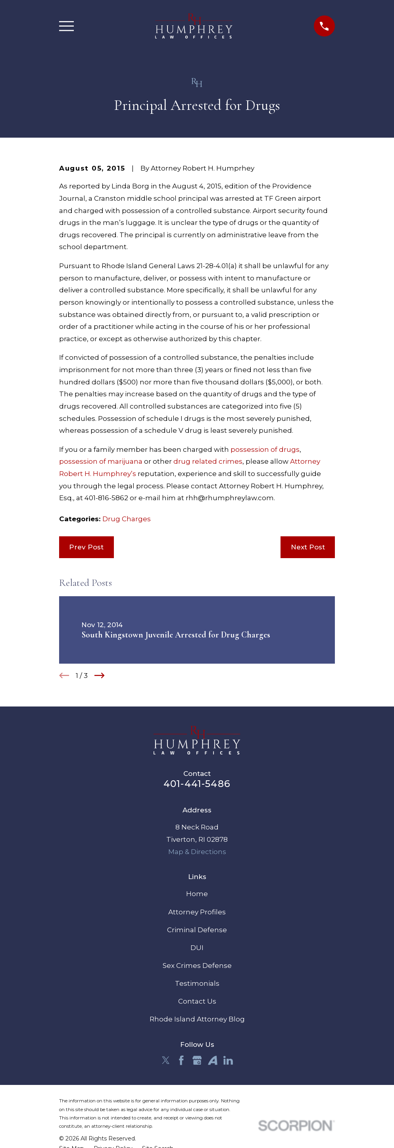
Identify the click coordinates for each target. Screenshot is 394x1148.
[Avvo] (212, 1060)
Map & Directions (197, 852)
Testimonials (197, 983)
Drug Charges (126, 519)
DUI (197, 948)
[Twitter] (166, 1060)
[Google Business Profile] (197, 1060)
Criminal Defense (197, 930)
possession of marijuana (100, 461)
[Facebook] (181, 1060)
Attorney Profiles (197, 912)
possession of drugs (265, 449)
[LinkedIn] (228, 1060)
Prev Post (86, 547)
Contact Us (197, 1001)
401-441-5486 (197, 783)
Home (197, 894)
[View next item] (99, 675)
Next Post (308, 547)
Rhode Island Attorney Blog (197, 1019)
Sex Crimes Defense (197, 965)
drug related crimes (207, 461)
